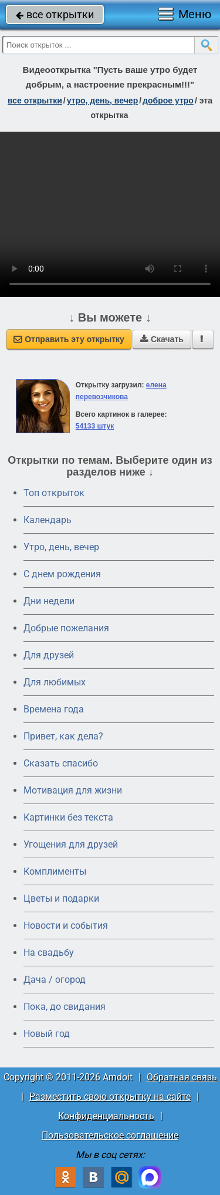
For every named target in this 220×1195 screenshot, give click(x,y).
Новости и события (65, 925)
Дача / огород (54, 979)
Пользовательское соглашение (110, 1135)
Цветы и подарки (61, 898)
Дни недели (49, 601)
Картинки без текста (68, 817)
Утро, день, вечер (61, 547)
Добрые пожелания (66, 628)
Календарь (47, 519)
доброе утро (168, 100)
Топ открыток (53, 492)
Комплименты (54, 871)
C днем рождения (62, 574)
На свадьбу (48, 952)
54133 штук (95, 426)
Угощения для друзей (70, 844)
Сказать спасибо (60, 763)
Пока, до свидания (64, 1006)
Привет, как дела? (63, 736)
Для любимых (54, 682)
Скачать (162, 339)
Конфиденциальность (106, 1116)
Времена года (53, 709)
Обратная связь (182, 1077)
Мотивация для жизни (72, 790)
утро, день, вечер (102, 100)
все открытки (55, 14)
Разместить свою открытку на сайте (110, 1096)
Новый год (46, 1033)
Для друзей (48, 655)
